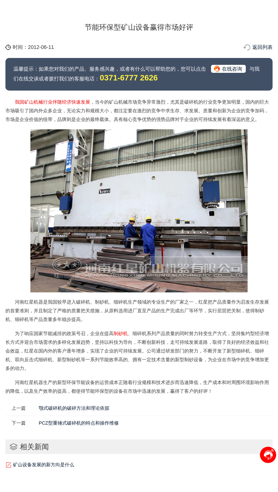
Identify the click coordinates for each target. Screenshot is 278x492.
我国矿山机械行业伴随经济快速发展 (52, 102)
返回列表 (262, 47)
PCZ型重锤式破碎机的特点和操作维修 (79, 423)
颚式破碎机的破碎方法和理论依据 (74, 408)
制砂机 (121, 333)
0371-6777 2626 (128, 77)
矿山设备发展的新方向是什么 (43, 464)
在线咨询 (232, 69)
